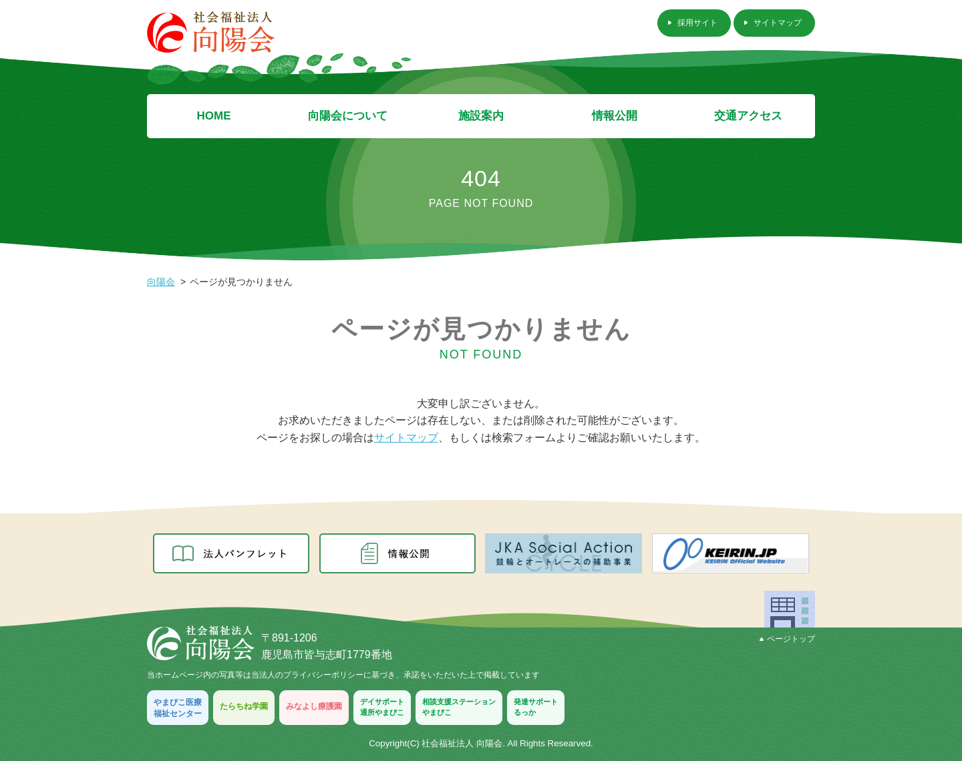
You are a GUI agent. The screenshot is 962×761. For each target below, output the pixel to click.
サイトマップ (778, 22)
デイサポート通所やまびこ (382, 707)
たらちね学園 (244, 706)
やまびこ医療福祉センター (178, 708)
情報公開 (614, 115)
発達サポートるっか (536, 707)
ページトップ (787, 639)
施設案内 (481, 115)
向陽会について (347, 115)
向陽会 (161, 281)
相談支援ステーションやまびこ (459, 707)
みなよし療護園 (314, 706)
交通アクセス (748, 115)
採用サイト (697, 22)
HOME (214, 115)
